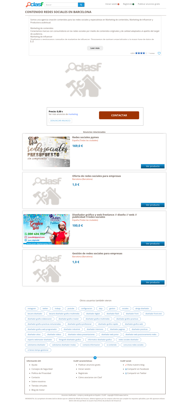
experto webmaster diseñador (40, 339)
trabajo (58, 308)
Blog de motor (38, 390)
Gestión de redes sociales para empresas (97, 253)
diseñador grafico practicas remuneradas (44, 324)
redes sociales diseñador (129, 339)
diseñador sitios (34, 334)
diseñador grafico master (69, 319)
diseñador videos (54, 334)
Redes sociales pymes (85, 137)
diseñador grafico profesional (79, 324)
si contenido (112, 345)
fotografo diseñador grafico (70, 339)
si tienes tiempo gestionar (38, 350)
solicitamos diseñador (36, 345)
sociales (125, 308)
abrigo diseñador (142, 308)
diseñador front (132, 313)
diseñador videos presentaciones (81, 334)
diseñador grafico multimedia (98, 319)
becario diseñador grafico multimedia (64, 313)
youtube (71, 308)
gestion (112, 308)
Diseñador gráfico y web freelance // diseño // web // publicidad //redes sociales (104, 216)
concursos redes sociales (133, 345)
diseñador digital (93, 313)
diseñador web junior (110, 334)
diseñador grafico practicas (127, 319)
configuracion (86, 308)
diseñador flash (113, 313)
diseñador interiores (95, 329)
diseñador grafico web (134, 324)
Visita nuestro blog (134, 364)
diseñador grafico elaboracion (40, 319)
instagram (32, 308)
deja (100, 308)
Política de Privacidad (41, 373)
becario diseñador (35, 313)
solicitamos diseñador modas (64, 345)
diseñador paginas (117, 329)
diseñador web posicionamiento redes (141, 334)
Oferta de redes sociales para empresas (96, 176)
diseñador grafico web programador (42, 329)
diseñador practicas (140, 329)
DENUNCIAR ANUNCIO (60, 120)
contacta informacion (91, 345)
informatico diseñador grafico (100, 339)
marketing (73, 114)
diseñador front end (153, 313)
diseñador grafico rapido (108, 324)
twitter (45, 308)
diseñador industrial (72, 329)
